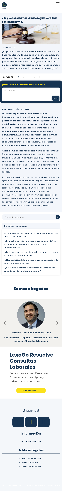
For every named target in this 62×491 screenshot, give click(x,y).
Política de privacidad (31, 467)
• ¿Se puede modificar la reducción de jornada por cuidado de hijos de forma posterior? (29, 269)
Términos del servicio (31, 458)
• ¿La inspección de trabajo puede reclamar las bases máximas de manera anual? (31, 254)
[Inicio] (4, 5)
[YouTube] (44, 422)
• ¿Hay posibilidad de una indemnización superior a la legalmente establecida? (31, 261)
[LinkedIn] (31, 422)
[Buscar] (31, 217)
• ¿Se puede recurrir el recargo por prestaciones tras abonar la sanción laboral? (31, 235)
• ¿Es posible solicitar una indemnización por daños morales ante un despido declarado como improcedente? (30, 244)
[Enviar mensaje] (55, 98)
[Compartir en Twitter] (29, 77)
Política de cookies (30, 462)
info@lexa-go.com (33, 441)
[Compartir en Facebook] (23, 77)
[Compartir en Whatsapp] (40, 77)
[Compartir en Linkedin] (34, 77)
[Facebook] (18, 422)
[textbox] (31, 94)
